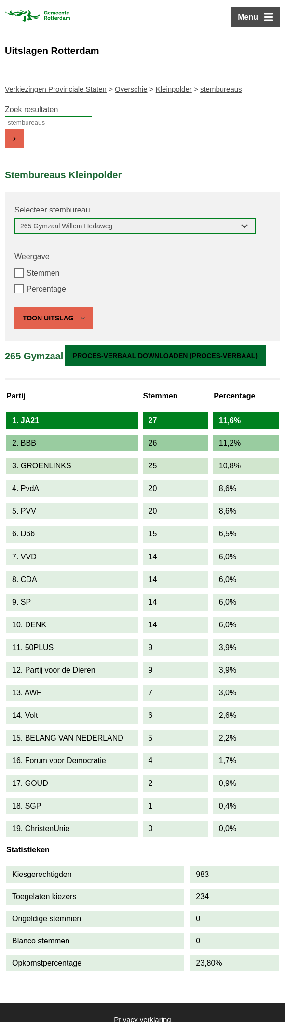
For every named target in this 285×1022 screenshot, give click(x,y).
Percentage (46, 289)
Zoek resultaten (31, 110)
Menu (248, 17)
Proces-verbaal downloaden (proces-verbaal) (165, 355)
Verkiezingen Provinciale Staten (56, 89)
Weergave (32, 256)
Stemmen (43, 273)
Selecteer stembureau (52, 210)
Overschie (131, 89)
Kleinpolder (174, 89)
